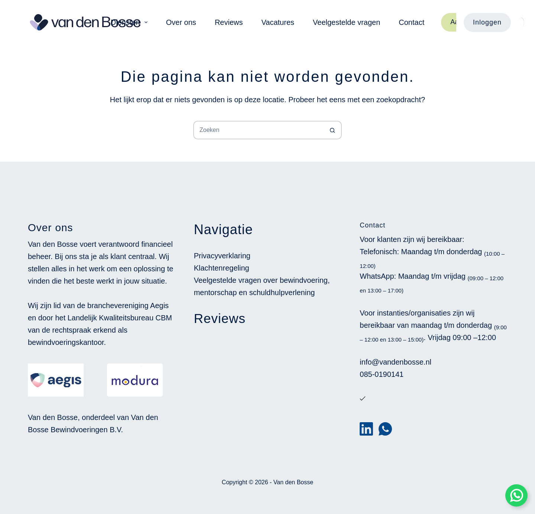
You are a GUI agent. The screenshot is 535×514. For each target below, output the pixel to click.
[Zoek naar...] (258, 130)
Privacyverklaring (222, 256)
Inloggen (487, 22)
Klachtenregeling (221, 268)
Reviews (229, 22)
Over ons (181, 22)
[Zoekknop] (332, 130)
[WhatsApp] (385, 429)
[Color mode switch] (521, 22)
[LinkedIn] (366, 429)
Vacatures (277, 22)
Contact (411, 22)
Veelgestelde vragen (346, 22)
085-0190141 (381, 374)
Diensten (130, 22)
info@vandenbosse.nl (395, 362)
